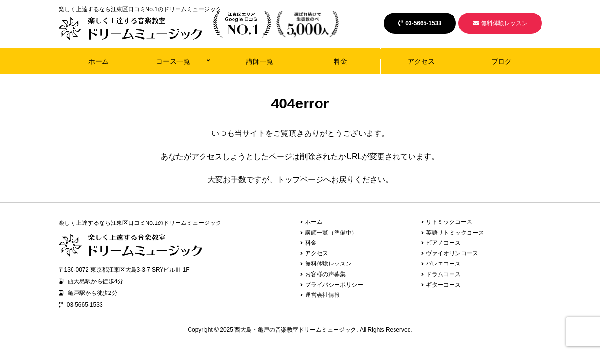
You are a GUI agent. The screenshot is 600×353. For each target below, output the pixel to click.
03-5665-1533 (419, 23)
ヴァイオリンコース (452, 253)
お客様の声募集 (325, 274)
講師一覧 (259, 61)
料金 (340, 61)
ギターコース (443, 284)
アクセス (421, 61)
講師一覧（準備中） (331, 232)
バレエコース (443, 263)
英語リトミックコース (455, 232)
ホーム (98, 61)
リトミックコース (449, 222)
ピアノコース (443, 242)
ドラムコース (443, 274)
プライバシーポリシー (334, 284)
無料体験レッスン (500, 23)
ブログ (501, 61)
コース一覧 (173, 61)
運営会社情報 (322, 295)
